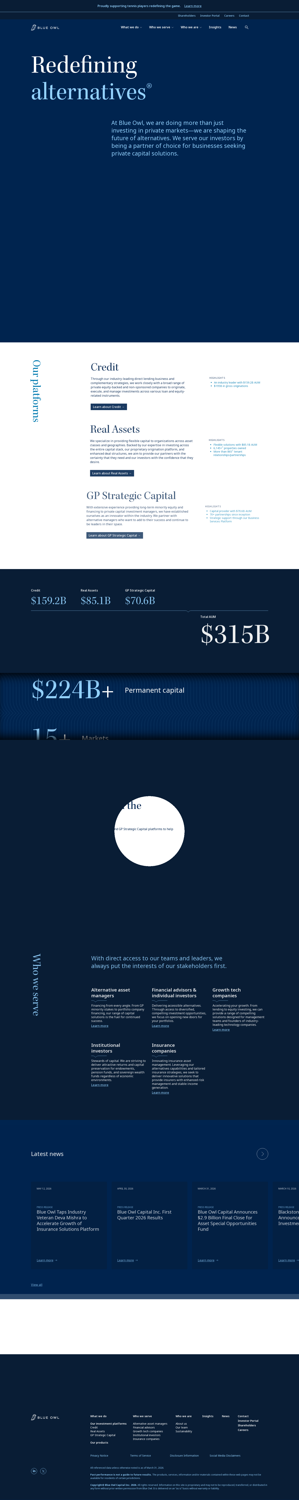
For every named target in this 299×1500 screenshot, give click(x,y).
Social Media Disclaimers (225, 1455)
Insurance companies (146, 1439)
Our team (182, 1427)
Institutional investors (146, 1435)
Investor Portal (210, 15)
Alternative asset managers (150, 1423)
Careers (229, 15)
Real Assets (97, 1431)
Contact (244, 15)
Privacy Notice (99, 1455)
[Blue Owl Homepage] (60, 1418)
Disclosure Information (184, 1455)
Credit (94, 1427)
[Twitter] (43, 1471)
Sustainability (184, 1431)
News (225, 1416)
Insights (207, 1416)
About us (181, 1423)
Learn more (193, 6)
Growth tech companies (148, 1431)
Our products (99, 1442)
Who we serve (142, 1416)
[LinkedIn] (35, 1471)
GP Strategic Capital (102, 1435)
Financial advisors (144, 1427)
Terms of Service (140, 1455)
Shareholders (187, 15)
